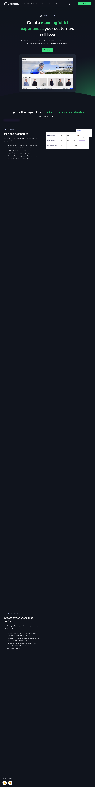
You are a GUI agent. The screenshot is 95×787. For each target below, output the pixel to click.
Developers (56, 4)
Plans (42, 4)
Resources (34, 4)
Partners (48, 4)
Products (26, 4)
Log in (70, 4)
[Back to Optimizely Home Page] (11, 4)
